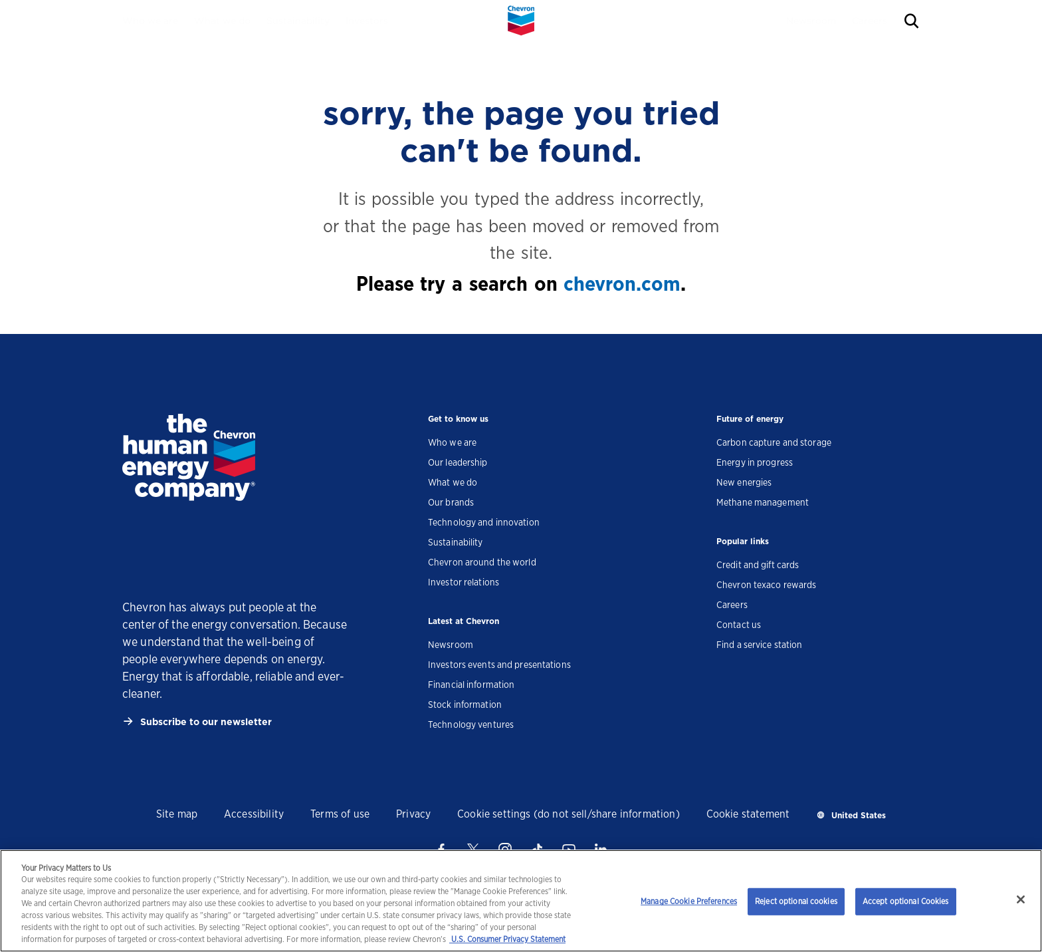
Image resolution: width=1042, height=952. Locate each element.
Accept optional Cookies (906, 901)
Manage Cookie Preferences (689, 901)
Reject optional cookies (796, 901)
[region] (521, 901)
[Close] (1020, 899)
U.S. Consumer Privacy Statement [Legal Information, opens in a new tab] (507, 939)
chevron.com (622, 283)
